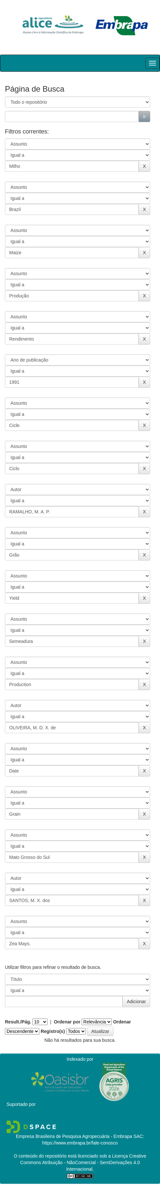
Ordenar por (67, 1021)
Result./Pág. (18, 1021)
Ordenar (122, 1021)
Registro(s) (53, 1031)
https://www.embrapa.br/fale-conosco (80, 1142)
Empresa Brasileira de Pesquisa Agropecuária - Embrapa (74, 1136)
